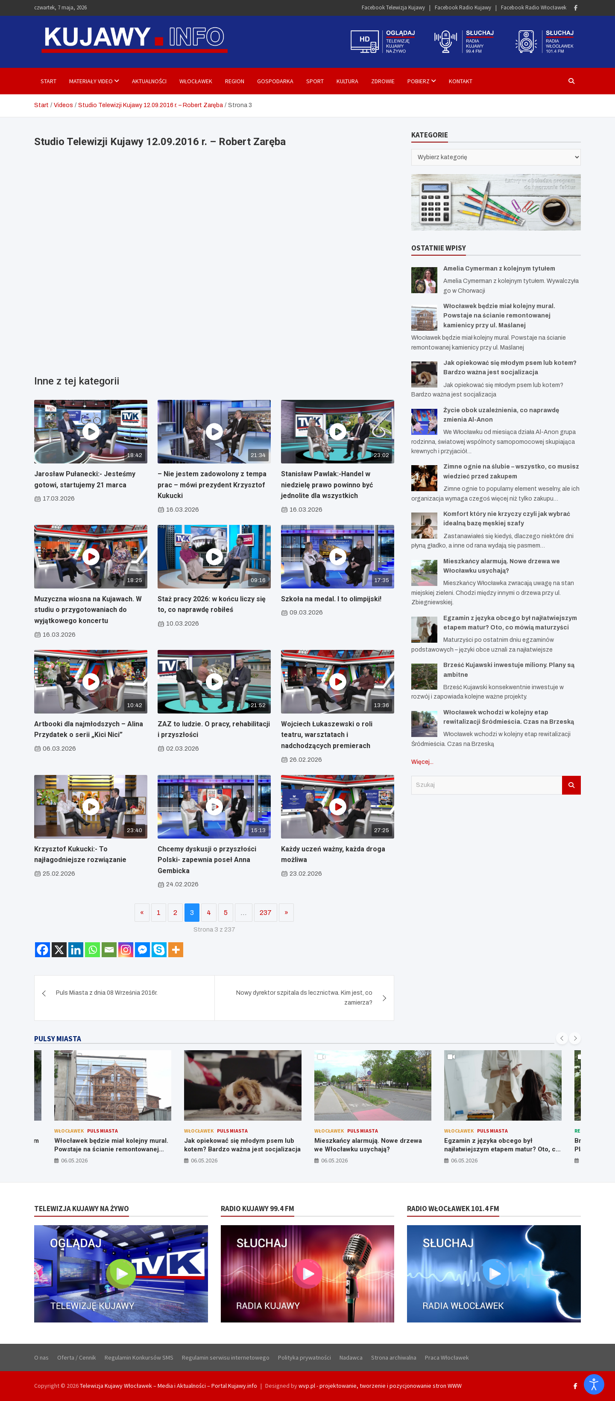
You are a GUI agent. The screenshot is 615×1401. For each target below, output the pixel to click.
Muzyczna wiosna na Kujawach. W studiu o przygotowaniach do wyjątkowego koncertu (88, 610)
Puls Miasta (102, 1130)
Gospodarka (275, 81)
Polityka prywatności (304, 1357)
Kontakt (460, 81)
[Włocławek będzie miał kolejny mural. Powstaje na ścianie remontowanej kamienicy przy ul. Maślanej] (424, 318)
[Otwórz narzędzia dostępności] (594, 1384)
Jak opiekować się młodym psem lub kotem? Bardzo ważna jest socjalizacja (242, 1145)
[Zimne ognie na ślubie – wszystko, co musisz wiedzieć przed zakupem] (424, 478)
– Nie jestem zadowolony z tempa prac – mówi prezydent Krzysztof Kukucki (212, 485)
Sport (315, 81)
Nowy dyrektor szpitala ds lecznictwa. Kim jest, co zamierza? (304, 997)
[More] (175, 949)
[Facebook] (42, 949)
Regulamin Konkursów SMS (139, 1357)
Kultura (347, 81)
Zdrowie (383, 81)
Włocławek (195, 81)
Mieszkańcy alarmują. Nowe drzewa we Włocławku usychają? (368, 1145)
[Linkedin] (75, 949)
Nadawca (351, 1357)
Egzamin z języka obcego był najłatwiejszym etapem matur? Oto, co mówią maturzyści (501, 1149)
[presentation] (562, 1038)
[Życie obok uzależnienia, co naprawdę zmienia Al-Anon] (424, 422)
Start (48, 81)
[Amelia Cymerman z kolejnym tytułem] (424, 280)
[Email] (109, 949)
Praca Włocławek (447, 1357)
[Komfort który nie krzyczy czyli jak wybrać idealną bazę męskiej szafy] (424, 526)
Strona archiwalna (393, 1357)
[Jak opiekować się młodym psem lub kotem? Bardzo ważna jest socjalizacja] (424, 374)
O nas (41, 1357)
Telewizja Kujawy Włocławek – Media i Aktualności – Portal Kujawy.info (168, 1385)
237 (266, 912)
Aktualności (149, 81)
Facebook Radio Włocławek (533, 7)
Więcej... (422, 762)
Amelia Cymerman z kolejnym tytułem (499, 268)
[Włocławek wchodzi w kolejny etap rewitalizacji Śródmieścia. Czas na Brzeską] (424, 724)
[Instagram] (125, 949)
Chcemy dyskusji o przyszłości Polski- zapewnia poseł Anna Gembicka (207, 860)
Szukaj (571, 785)
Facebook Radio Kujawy (463, 7)
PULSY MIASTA (57, 1038)
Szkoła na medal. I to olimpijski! (331, 599)
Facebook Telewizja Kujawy (393, 7)
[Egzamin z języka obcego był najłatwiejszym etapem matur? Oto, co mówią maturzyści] (424, 630)
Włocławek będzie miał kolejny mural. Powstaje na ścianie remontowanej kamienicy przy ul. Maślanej (499, 316)
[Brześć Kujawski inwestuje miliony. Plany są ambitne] (424, 677)
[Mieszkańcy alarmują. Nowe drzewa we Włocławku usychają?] (424, 573)
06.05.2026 (74, 1160)
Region (234, 81)
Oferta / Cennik (76, 1357)
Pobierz (418, 81)
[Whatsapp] (92, 949)
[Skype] (159, 949)
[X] (59, 949)
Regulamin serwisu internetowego (225, 1357)
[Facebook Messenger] (142, 949)
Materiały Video (91, 81)
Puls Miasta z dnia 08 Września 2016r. (107, 993)
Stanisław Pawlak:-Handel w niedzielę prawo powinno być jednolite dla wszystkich (327, 485)
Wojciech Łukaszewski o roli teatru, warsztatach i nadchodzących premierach (326, 735)
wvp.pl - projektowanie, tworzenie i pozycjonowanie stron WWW (380, 1385)
